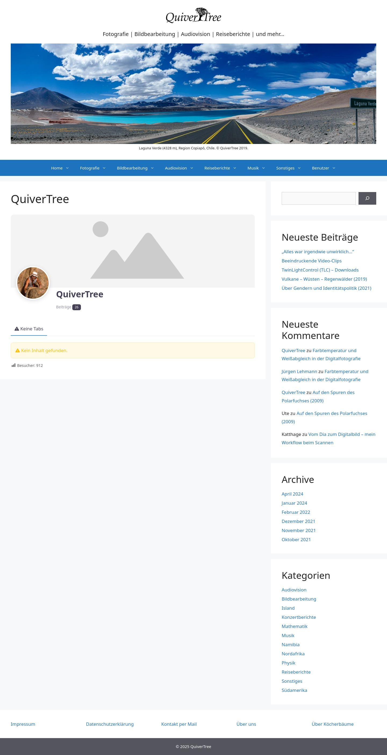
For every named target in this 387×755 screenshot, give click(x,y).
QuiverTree (293, 350)
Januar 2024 (294, 503)
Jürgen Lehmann (299, 371)
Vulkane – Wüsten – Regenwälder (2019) (324, 279)
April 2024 (292, 494)
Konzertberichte (299, 617)
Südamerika (294, 690)
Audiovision (182, 168)
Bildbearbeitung (138, 168)
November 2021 (299, 530)
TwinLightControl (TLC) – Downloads (320, 270)
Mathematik (294, 626)
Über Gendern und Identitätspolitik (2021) (326, 288)
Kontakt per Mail (179, 724)
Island (288, 608)
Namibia (291, 644)
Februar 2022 (296, 512)
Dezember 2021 (299, 521)
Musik (259, 168)
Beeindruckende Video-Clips (312, 261)
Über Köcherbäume (333, 724)
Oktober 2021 (296, 539)
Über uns (246, 724)
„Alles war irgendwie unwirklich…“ (318, 251)
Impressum (23, 724)
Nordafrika (293, 654)
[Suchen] (367, 198)
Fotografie (96, 168)
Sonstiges (291, 168)
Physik (288, 663)
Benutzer (326, 168)
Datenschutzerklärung (110, 724)
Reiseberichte (223, 168)
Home (63, 168)
